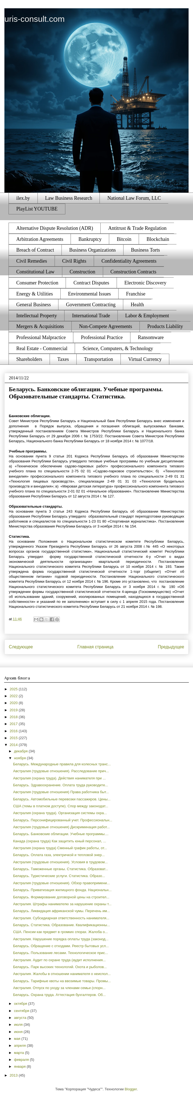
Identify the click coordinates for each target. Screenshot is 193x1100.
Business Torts (145, 250)
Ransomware (151, 337)
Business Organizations (92, 250)
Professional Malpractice (41, 337)
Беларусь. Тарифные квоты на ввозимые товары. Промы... (62, 981)
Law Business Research (68, 198)
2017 (14, 724)
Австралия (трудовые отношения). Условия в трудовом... (60, 862)
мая (18, 1039)
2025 (14, 689)
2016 (14, 731)
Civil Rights (74, 261)
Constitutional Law (35, 272)
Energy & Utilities (34, 294)
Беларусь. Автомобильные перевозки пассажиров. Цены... (61, 799)
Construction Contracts (133, 272)
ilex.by (23, 198)
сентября (22, 1011)
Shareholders (29, 359)
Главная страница (95, 646)
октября (21, 1004)
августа (20, 1018)
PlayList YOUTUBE (37, 209)
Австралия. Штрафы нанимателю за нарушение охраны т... (62, 904)
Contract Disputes (91, 283)
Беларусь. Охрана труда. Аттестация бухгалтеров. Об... (59, 995)
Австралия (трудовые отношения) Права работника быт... (61, 792)
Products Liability (165, 326)
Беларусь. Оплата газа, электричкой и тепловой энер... (58, 855)
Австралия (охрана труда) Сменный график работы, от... (60, 848)
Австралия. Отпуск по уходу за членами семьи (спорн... (59, 988)
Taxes (63, 359)
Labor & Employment (147, 315)
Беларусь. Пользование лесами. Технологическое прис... (60, 953)
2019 (14, 710)
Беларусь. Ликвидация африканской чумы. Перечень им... (61, 911)
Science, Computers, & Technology (117, 348)
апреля (20, 1045)
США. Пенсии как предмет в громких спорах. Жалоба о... (60, 932)
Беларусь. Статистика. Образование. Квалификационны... (61, 925)
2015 (14, 738)
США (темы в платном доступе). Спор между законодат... (60, 806)
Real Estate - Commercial (41, 348)
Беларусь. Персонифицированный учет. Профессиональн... (62, 820)
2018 (14, 717)
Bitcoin (124, 239)
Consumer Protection (37, 283)
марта (19, 1053)
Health (137, 304)
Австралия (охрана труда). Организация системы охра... (60, 813)
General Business (33, 304)
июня (19, 1032)
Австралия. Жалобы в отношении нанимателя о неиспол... (62, 974)
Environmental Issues (89, 294)
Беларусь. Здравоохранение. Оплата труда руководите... (60, 785)
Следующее (21, 646)
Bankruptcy (89, 239)
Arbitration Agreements (39, 239)
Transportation (98, 359)
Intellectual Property (36, 315)
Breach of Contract (35, 250)
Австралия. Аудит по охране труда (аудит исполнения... (59, 960)
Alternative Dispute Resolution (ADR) (54, 228)
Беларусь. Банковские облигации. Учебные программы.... (60, 834)
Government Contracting (90, 304)
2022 (14, 696)
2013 (14, 1075)
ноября (20, 758)
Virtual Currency (145, 359)
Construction (82, 272)
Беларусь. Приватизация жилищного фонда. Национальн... (62, 890)
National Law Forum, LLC (134, 198)
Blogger (131, 1089)
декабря (21, 751)
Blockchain (157, 239)
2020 (14, 703)
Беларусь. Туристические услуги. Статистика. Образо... (59, 876)
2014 (14, 745)
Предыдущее (171, 646)
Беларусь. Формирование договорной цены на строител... (61, 897)
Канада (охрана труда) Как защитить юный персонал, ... (59, 841)
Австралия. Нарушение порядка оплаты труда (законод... (60, 939)
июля (19, 1024)
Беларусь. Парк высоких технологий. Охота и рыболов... (60, 967)
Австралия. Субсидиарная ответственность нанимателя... (61, 918)
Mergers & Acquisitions (40, 326)
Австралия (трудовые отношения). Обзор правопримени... (61, 883)
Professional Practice (101, 337)
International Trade (91, 315)
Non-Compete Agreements (105, 326)
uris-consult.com (34, 18)
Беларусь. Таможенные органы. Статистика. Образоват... (60, 869)
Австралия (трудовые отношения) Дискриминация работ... (61, 827)
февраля (22, 1060)
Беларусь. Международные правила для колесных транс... (62, 764)
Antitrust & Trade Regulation (137, 228)
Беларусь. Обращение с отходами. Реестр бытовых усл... (61, 946)
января (20, 1066)
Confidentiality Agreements (128, 261)
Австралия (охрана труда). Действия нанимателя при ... (59, 778)
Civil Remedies (31, 261)
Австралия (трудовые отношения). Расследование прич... (61, 771)
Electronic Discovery (145, 283)
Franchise (135, 294)
